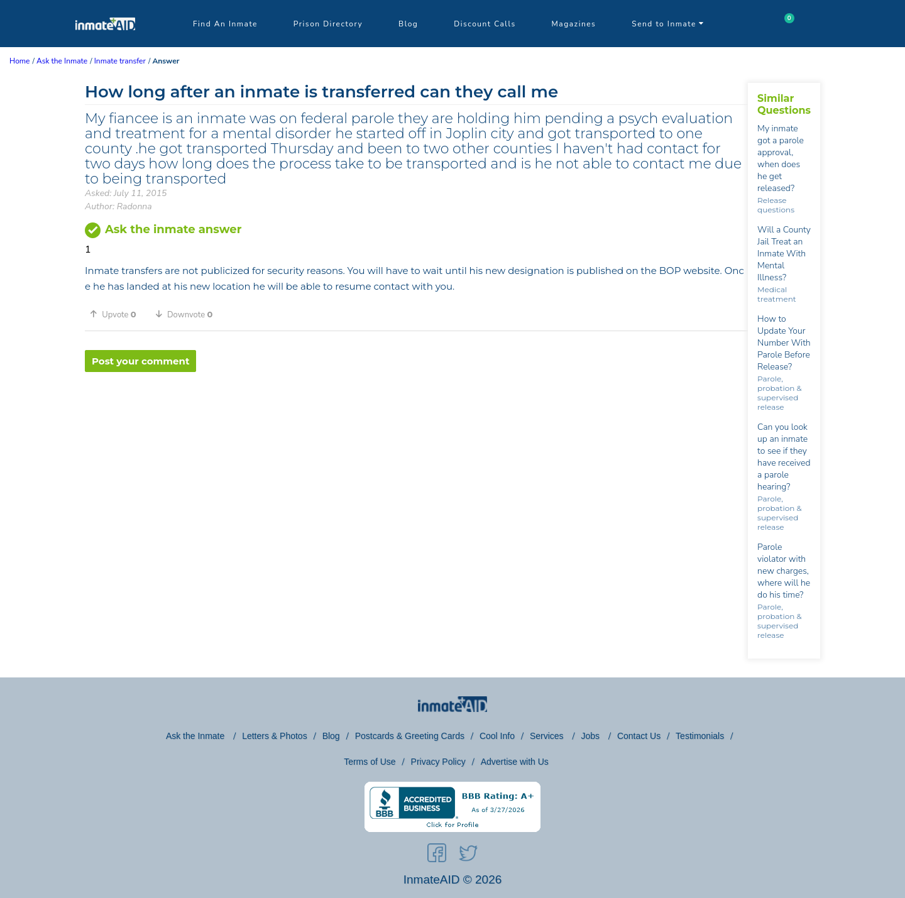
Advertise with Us (515, 762)
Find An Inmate (225, 24)
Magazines (574, 24)
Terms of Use (369, 762)
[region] (416, 412)
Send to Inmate (668, 24)
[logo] (105, 44)
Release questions (775, 204)
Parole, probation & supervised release (779, 393)
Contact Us (639, 736)
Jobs (591, 736)
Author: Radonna (118, 206)
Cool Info (497, 736)
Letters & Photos (274, 736)
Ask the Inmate (196, 736)
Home (19, 61)
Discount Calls (484, 24)
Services (548, 736)
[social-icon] (436, 855)
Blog (408, 24)
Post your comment (140, 361)
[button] (117, 314)
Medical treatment (776, 294)
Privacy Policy (438, 762)
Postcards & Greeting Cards (409, 736)
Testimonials (700, 736)
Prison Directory (328, 24)
